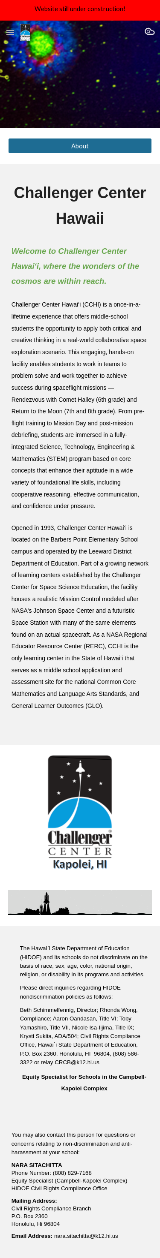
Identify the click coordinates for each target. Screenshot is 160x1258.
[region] (80, 10)
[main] (80, 206)
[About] (80, 146)
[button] (10, 32)
